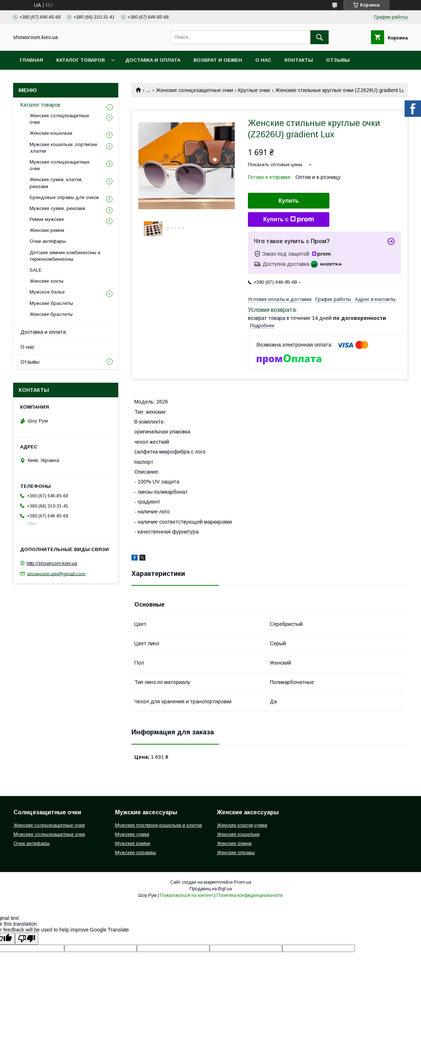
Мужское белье (47, 292)
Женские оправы (236, 852)
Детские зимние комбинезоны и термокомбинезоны (65, 256)
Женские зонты (47, 281)
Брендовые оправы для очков (64, 197)
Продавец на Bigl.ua (211, 888)
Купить (289, 201)
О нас (263, 60)
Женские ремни (47, 230)
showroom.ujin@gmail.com (56, 573)
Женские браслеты (51, 314)
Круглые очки (254, 90)
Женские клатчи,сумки (242, 825)
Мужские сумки (132, 834)
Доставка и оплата (152, 60)
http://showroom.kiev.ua (52, 563)
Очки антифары (48, 241)
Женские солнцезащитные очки (194, 90)
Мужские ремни (132, 843)
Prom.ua (242, 882)
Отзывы (338, 60)
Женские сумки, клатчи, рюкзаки (56, 183)
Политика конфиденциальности (250, 895)
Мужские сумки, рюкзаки (57, 208)
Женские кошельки (51, 133)
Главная (31, 60)
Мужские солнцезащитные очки (59, 165)
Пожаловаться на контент (186, 895)
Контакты (298, 60)
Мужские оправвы (135, 852)
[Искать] (319, 37)
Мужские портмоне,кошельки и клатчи (158, 825)
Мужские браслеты (51, 303)
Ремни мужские (47, 219)
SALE (36, 270)
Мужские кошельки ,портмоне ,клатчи (63, 148)
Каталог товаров (80, 60)
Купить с (288, 219)
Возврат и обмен (218, 60)
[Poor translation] (26, 939)
